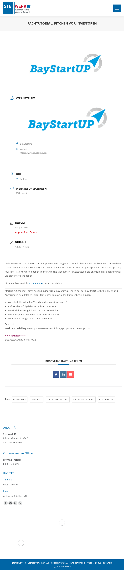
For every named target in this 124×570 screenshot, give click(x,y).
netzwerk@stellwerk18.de (17, 496)
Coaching (36, 399)
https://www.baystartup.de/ (33, 152)
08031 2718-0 (10, 484)
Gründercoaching (83, 399)
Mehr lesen (21, 192)
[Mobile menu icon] (117, 8)
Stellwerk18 (106, 399)
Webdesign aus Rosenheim (100, 562)
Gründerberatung (57, 399)
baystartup (19, 399)
